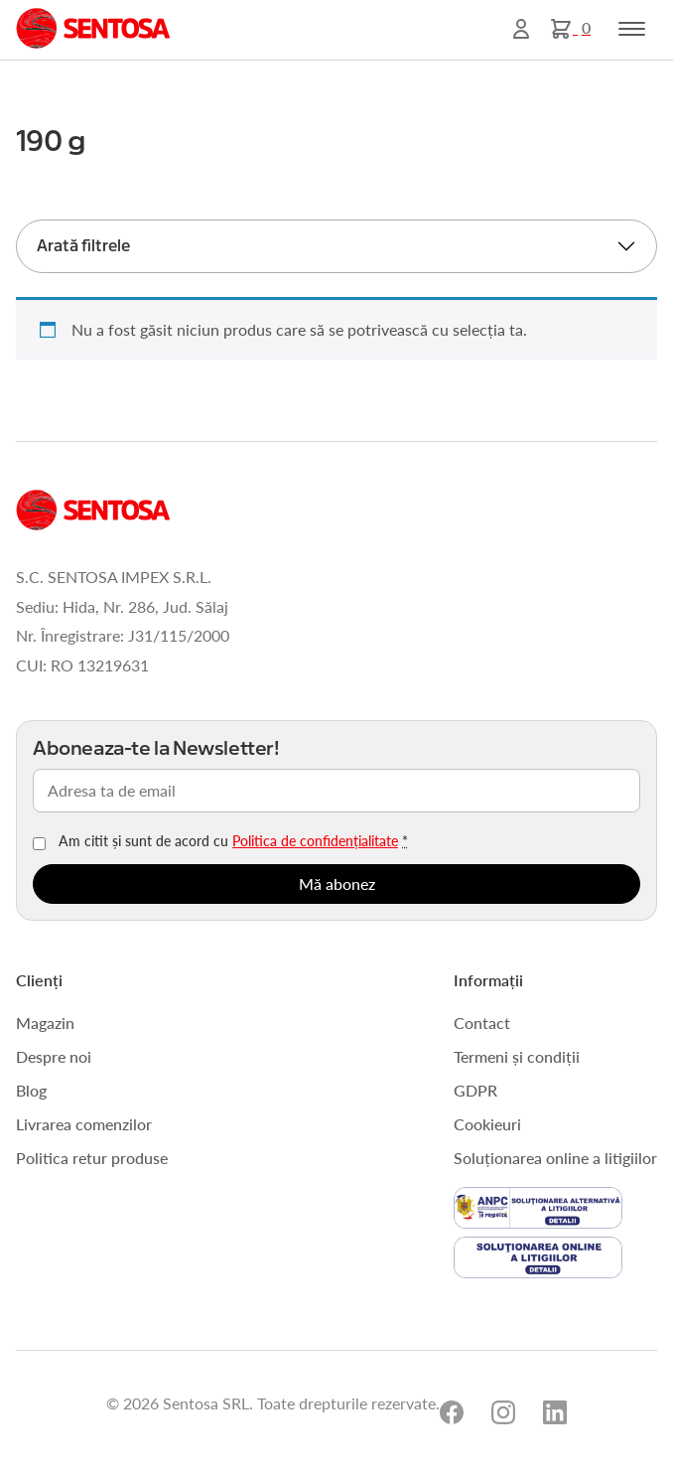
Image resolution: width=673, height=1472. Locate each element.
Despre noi (53, 1056)
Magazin (45, 1022)
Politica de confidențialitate (315, 840)
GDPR (475, 1090)
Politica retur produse (92, 1157)
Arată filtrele (83, 245)
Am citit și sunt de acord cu (233, 840)
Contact (482, 1022)
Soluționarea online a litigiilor (555, 1157)
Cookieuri (487, 1123)
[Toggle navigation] (631, 29)
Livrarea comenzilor (84, 1123)
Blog (31, 1090)
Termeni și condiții (517, 1056)
